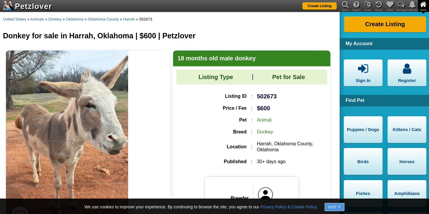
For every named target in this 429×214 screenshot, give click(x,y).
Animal (264, 119)
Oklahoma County (103, 19)
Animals (37, 19)
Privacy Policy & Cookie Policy (288, 206)
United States (14, 19)
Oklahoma (74, 19)
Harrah (129, 19)
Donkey (55, 19)
